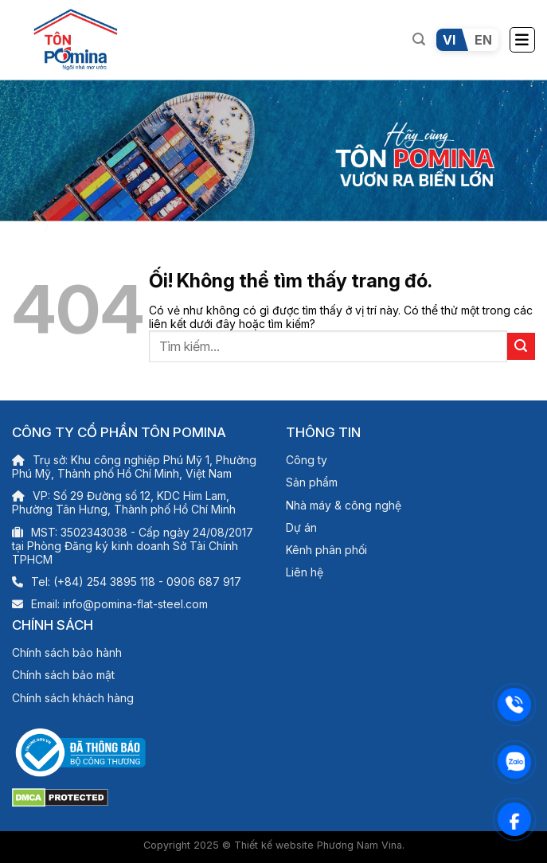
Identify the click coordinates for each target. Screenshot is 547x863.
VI (449, 40)
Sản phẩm (312, 482)
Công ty (306, 460)
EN (483, 40)
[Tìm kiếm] (418, 39)
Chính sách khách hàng (73, 698)
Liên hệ (304, 572)
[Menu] (522, 40)
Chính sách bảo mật (63, 674)
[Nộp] (521, 347)
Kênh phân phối (326, 549)
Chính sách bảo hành (67, 652)
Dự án (301, 527)
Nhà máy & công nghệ (343, 505)
